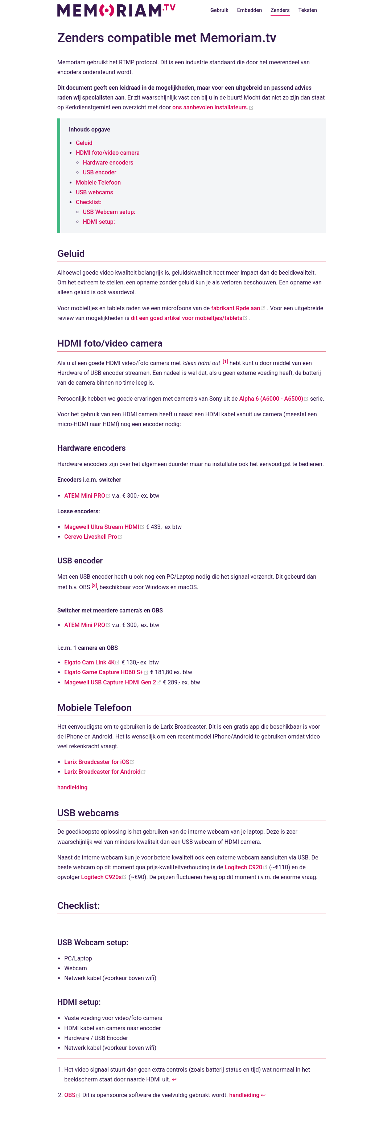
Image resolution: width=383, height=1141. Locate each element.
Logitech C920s (105, 877)
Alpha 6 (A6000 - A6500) (274, 398)
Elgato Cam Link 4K (93, 662)
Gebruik (219, 10)
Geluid (84, 142)
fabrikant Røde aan (239, 308)
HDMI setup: (99, 221)
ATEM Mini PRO (88, 495)
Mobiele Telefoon (98, 182)
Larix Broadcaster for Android (105, 771)
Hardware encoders (108, 162)
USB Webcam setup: (109, 212)
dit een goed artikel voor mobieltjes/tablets (190, 318)
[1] (225, 361)
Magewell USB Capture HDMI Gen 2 (113, 682)
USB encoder (99, 172)
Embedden (249, 10)
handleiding (72, 787)
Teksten (307, 10)
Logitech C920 (247, 867)
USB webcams (94, 192)
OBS (73, 1095)
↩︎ (174, 1079)
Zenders (280, 10)
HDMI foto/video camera (108, 152)
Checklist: (89, 202)
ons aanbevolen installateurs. (213, 107)
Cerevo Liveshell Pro (93, 536)
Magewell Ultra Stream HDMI (105, 526)
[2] (94, 585)
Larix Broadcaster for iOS (99, 761)
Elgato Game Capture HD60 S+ (107, 672)
